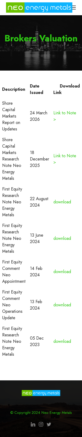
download (62, 202)
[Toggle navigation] (72, 7)
